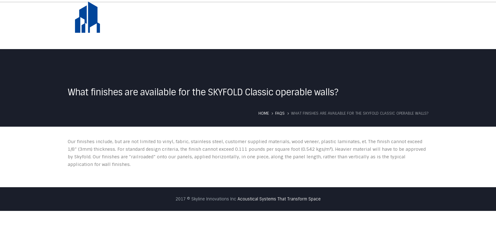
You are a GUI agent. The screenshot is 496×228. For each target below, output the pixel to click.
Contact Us (414, 25)
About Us (274, 25)
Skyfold (305, 25)
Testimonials (374, 25)
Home (245, 25)
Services (337, 25)
